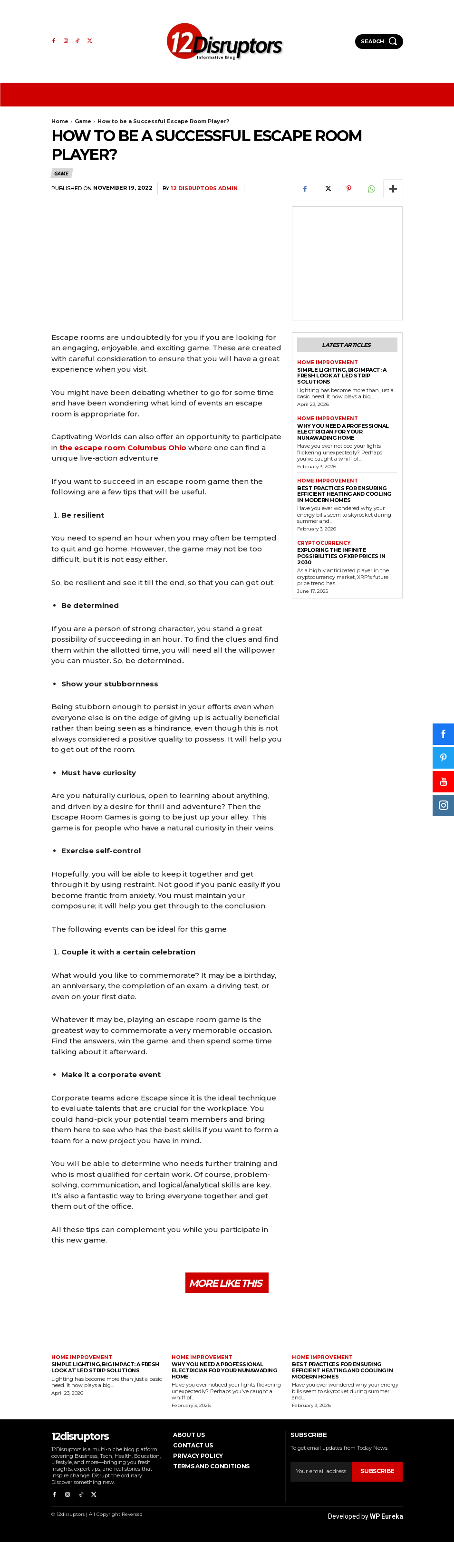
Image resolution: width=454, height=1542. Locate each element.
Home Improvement (326, 362)
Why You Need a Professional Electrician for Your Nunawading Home (343, 431)
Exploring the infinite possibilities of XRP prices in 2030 (341, 555)
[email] (321, 1472)
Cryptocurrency (323, 542)
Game (83, 121)
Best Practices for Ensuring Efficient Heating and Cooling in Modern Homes (344, 492)
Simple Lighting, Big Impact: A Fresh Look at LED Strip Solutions (341, 375)
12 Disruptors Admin (204, 188)
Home (59, 121)
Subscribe (378, 1471)
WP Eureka (386, 1514)
